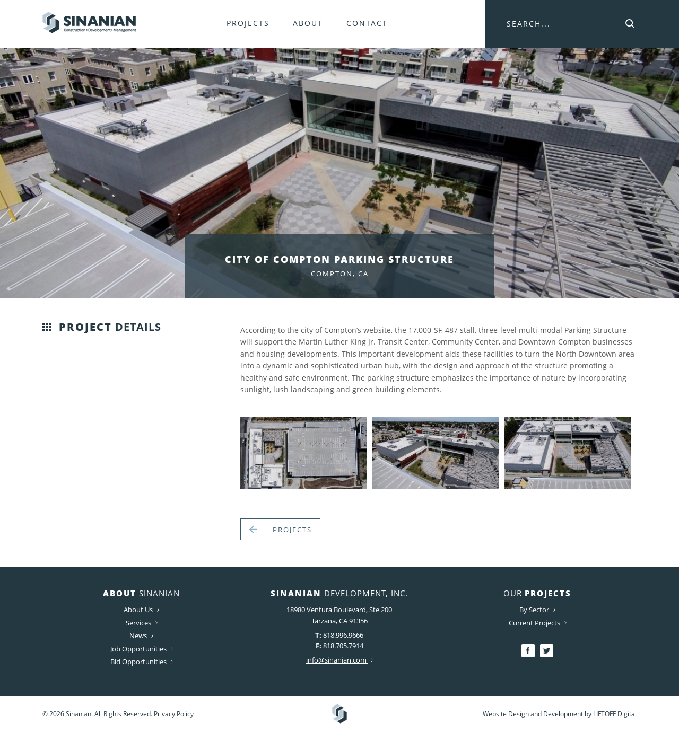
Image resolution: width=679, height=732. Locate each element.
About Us (141, 609)
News (141, 635)
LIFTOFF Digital (615, 713)
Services (142, 623)
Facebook (528, 650)
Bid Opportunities (141, 661)
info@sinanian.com (339, 660)
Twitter (546, 650)
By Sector (537, 609)
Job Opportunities (141, 649)
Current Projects (538, 623)
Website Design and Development (533, 713)
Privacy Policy (174, 713)
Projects (248, 23)
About (308, 23)
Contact (367, 23)
